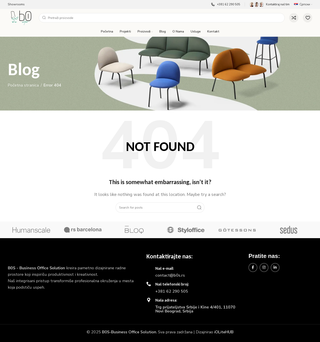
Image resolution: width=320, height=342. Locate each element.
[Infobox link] (225, 4)
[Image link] (21, 255)
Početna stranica (23, 85)
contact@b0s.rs (170, 275)
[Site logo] (21, 17)
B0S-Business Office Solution (129, 332)
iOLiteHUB (224, 332)
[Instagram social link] (264, 267)
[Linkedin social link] (275, 267)
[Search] (162, 17)
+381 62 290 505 (171, 291)
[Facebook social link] (252, 267)
